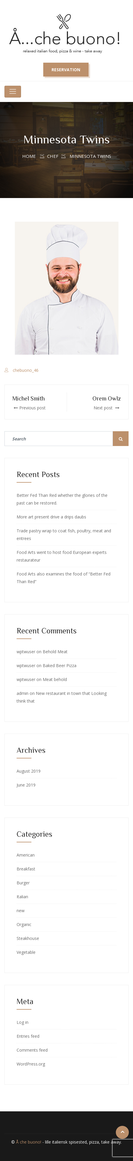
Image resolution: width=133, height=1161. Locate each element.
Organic (24, 924)
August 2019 (29, 771)
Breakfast (26, 869)
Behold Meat (55, 651)
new (21, 910)
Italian (22, 896)
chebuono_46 (26, 370)
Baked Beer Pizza (59, 665)
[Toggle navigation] (12, 92)
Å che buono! (28, 1142)
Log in (22, 1022)
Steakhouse (28, 938)
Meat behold (55, 679)
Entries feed (28, 1036)
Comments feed (32, 1050)
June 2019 (26, 785)
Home (29, 156)
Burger (23, 883)
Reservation (66, 69)
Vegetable (26, 952)
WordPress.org (31, 1064)
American (26, 855)
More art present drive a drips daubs (51, 517)
